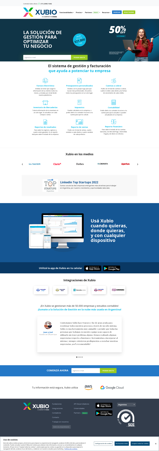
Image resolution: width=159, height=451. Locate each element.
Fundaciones (57, 405)
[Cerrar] (156, 443)
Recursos (105, 12)
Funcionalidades (66, 12)
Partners (92, 12)
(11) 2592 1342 (45, 4)
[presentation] (22, 164)
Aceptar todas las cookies (140, 443)
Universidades (79, 410)
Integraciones (57, 410)
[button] (76, 359)
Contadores (56, 414)
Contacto (55, 419)
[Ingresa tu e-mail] (47, 57)
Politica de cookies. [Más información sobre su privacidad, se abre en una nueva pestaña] (71, 449)
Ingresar (116, 12)
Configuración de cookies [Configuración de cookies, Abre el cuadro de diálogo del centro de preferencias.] (103, 443)
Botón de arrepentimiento (61, 428)
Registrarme (129, 12)
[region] (79, 444)
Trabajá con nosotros (60, 423)
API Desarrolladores (81, 405)
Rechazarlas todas (122, 443)
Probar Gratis (79, 57)
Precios (79, 12)
